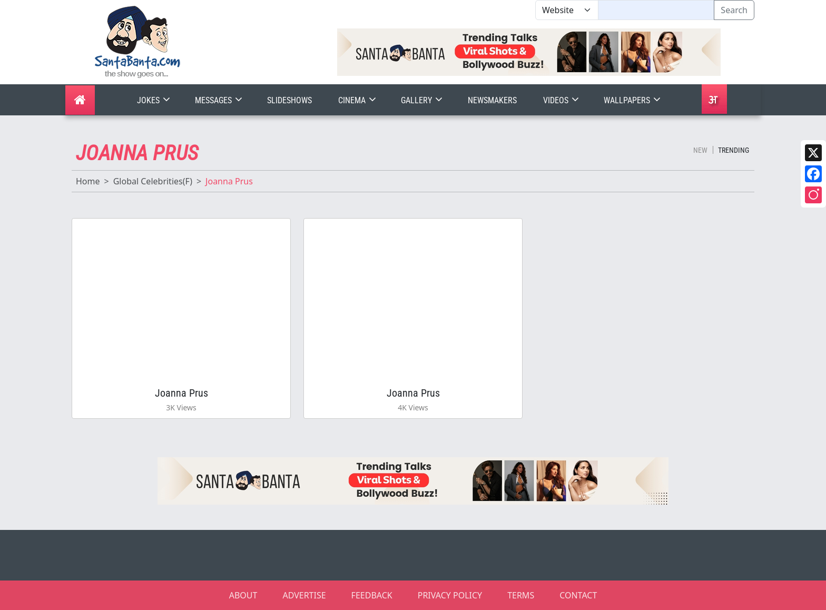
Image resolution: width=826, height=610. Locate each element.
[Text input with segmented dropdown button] (656, 10)
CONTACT (578, 595)
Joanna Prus (181, 393)
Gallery (423, 100)
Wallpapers (633, 100)
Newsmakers (492, 100)
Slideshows (289, 100)
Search (734, 10)
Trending (733, 150)
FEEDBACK (371, 595)
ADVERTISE (304, 595)
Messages (219, 100)
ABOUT (243, 595)
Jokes (154, 100)
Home (88, 181)
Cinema (358, 100)
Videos (562, 100)
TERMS (520, 595)
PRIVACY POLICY (450, 595)
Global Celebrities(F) (152, 181)
